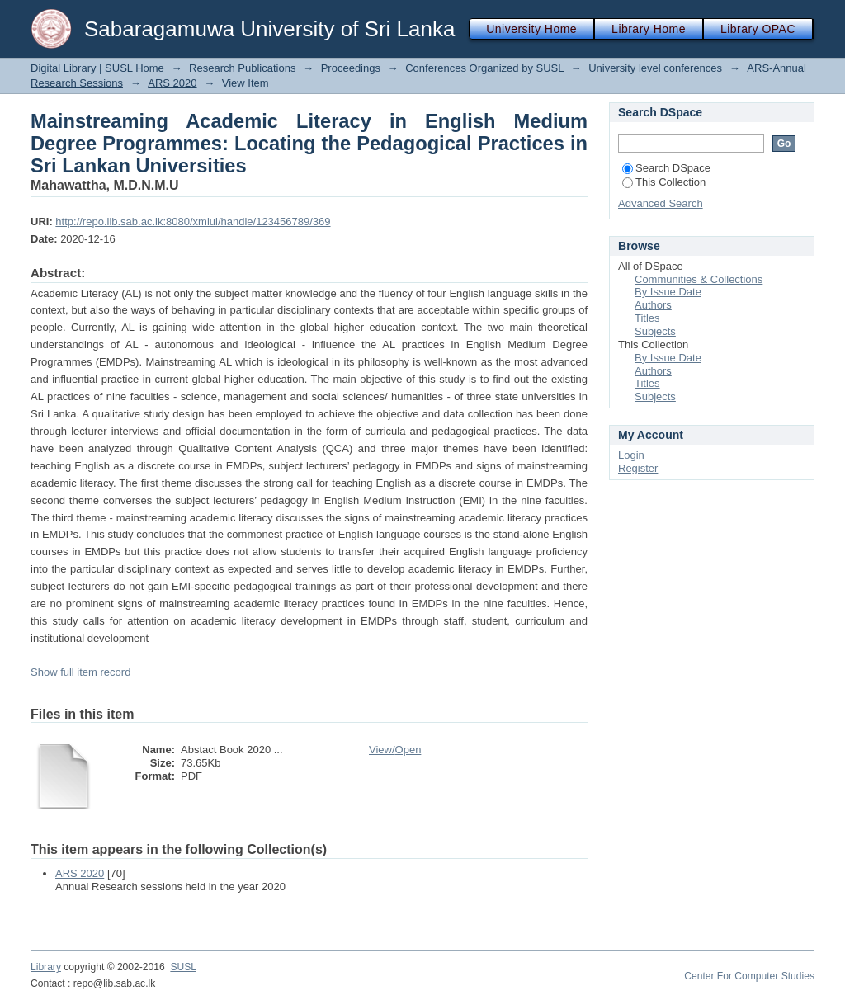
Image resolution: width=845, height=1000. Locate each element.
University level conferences (655, 68)
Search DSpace (666, 168)
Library (46, 967)
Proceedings (350, 68)
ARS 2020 (172, 83)
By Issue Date (668, 291)
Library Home (648, 28)
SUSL (183, 967)
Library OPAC (757, 28)
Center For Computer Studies (749, 976)
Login (631, 455)
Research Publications (242, 68)
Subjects (655, 331)
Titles (647, 318)
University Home (531, 28)
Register (638, 468)
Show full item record (80, 672)
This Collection (664, 182)
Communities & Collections (698, 279)
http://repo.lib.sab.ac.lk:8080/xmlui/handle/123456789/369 (192, 221)
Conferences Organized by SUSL (484, 68)
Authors (653, 305)
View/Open (395, 749)
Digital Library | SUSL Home (97, 68)
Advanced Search (660, 203)
